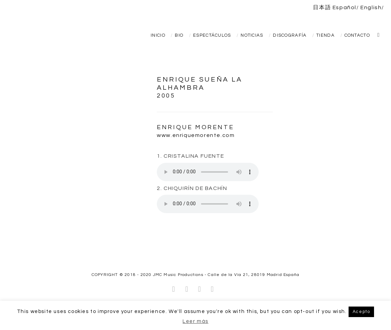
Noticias (252, 35)
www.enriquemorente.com (196, 135)
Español (344, 7)
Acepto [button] (361, 311)
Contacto (357, 35)
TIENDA (325, 35)
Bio (179, 35)
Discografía (289, 35)
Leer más (195, 321)
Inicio (158, 35)
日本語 (322, 7)
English (370, 7)
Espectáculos (212, 35)
